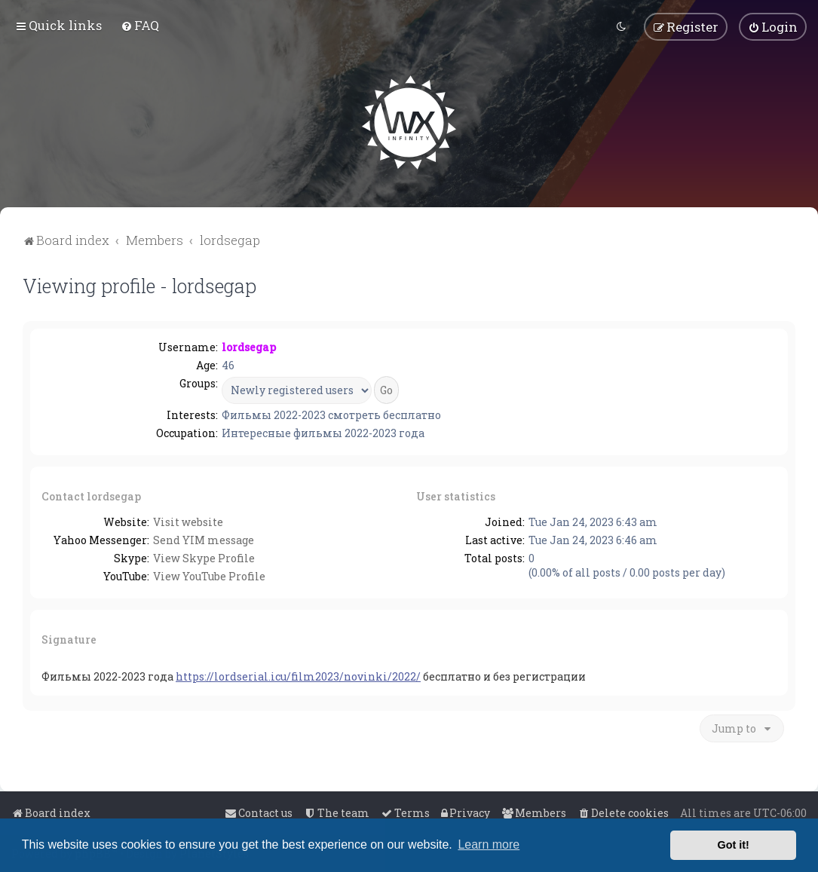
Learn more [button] (488, 844)
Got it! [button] (733, 845)
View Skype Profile (204, 557)
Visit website (188, 521)
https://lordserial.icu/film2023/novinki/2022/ (298, 676)
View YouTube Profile (209, 575)
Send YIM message (203, 539)
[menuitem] (140, 25)
